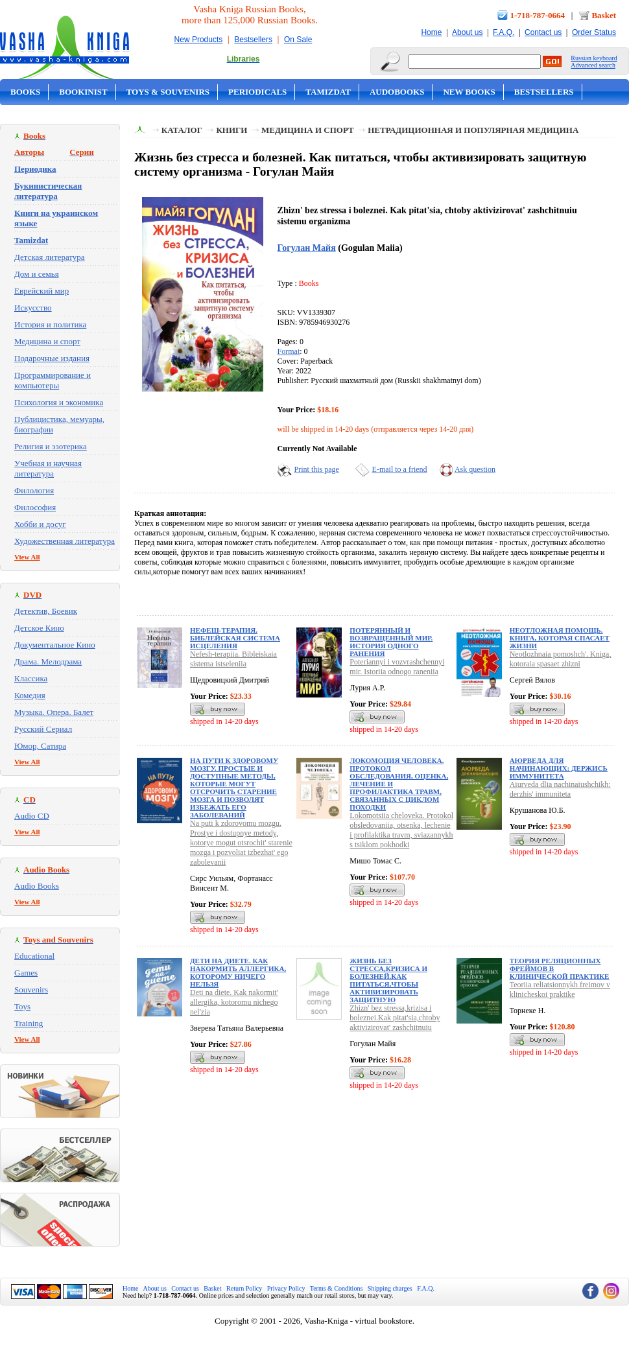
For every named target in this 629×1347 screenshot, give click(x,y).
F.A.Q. (503, 32)
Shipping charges (390, 1288)
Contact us (543, 32)
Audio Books (36, 886)
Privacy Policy (286, 1288)
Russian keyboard (594, 58)
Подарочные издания (51, 358)
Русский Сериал (43, 729)
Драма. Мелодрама (48, 661)
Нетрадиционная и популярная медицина (473, 130)
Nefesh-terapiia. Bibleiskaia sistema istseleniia (233, 659)
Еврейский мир (41, 291)
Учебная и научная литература (48, 468)
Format (289, 351)
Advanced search (593, 65)
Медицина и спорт (47, 341)
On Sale (298, 39)
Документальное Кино (54, 645)
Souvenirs (31, 989)
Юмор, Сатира (40, 746)
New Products (198, 39)
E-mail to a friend (399, 469)
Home (431, 32)
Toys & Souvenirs (167, 92)
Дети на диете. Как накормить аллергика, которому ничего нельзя (238, 972)
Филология (34, 490)
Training (28, 1023)
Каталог (181, 130)
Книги (231, 130)
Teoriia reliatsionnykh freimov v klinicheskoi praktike (560, 989)
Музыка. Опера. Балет (53, 712)
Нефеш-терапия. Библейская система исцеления (235, 638)
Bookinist (83, 92)
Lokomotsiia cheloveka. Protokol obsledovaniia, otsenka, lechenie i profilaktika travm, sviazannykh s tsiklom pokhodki (401, 830)
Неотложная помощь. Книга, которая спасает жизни (560, 638)
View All (27, 557)
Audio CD (31, 816)
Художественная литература (64, 541)
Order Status (594, 32)
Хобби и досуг (40, 524)
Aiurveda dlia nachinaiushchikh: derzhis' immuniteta (560, 789)
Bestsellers (253, 39)
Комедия (29, 695)
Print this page (316, 469)
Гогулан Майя (307, 247)
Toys (22, 1006)
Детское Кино (39, 628)
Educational (34, 956)
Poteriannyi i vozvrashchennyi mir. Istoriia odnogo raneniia (397, 666)
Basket (603, 15)
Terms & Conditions (336, 1288)
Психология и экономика (58, 402)
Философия (35, 507)
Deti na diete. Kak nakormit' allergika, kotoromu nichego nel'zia (234, 1002)
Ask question (475, 469)
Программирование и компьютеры (52, 380)
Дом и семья (36, 274)
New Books (469, 92)
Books (25, 92)
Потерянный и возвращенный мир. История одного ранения (391, 641)
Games (26, 973)
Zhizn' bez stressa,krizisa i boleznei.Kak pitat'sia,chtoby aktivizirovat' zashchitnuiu (395, 1017)
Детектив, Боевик (45, 611)
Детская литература (49, 257)
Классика (30, 678)
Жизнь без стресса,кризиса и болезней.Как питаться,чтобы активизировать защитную (388, 980)
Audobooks (397, 92)
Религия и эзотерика (50, 446)
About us (467, 32)
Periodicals (257, 92)
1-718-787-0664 (537, 15)
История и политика (50, 324)
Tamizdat (328, 92)
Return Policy (244, 1288)
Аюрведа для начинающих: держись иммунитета (559, 768)
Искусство (33, 307)
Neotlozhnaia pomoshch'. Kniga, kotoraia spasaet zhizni (560, 659)
